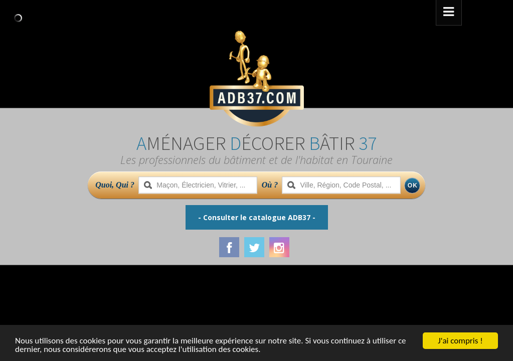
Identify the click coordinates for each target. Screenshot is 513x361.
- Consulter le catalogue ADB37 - (256, 217)
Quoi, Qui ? (114, 184)
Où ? (270, 184)
